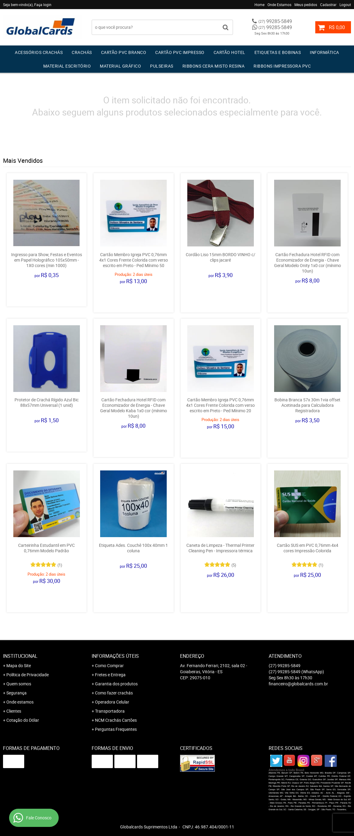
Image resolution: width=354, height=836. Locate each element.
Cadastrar (328, 4)
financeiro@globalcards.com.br (298, 684)
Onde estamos (20, 702)
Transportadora (110, 711)
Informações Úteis (115, 656)
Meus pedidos (305, 4)
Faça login (42, 4)
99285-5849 (275, 21)
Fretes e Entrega (110, 674)
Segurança (16, 693)
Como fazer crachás (114, 693)
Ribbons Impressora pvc (282, 66)
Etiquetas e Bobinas (277, 52)
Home (259, 4)
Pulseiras (161, 66)
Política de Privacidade (27, 674)
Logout (345, 4)
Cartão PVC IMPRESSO (180, 52)
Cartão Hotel (229, 52)
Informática (324, 52)
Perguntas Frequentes (116, 729)
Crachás (82, 52)
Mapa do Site (18, 665)
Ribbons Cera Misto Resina (213, 66)
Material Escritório (67, 66)
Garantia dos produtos (116, 684)
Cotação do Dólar (22, 720)
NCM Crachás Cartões (116, 720)
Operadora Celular (112, 702)
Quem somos (18, 684)
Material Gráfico (120, 66)
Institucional (20, 656)
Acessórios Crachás (39, 52)
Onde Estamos (279, 4)
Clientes (13, 711)
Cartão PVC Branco (123, 52)
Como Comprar (109, 665)
